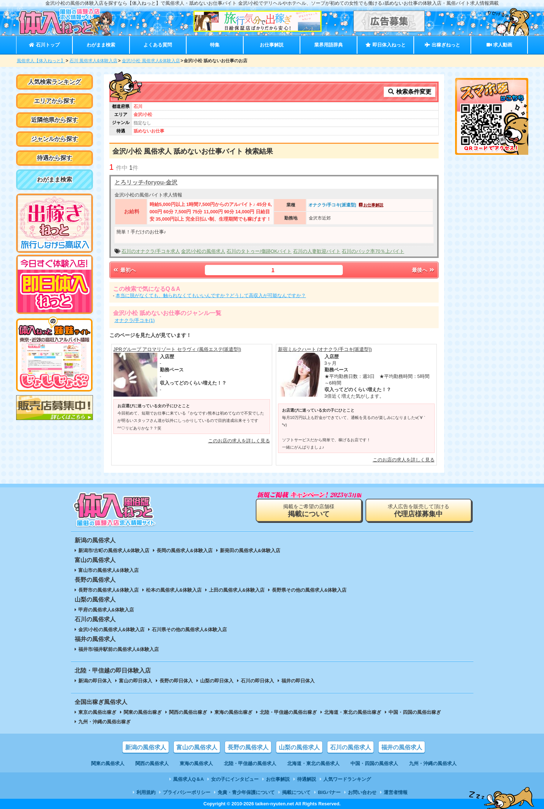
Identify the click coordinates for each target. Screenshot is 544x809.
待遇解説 (306, 779)
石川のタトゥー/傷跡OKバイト (259, 251)
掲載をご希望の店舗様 (309, 510)
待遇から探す (54, 158)
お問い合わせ (362, 792)
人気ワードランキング (347, 779)
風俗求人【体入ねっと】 (41, 60)
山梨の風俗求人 (299, 747)
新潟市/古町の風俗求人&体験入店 (114, 550)
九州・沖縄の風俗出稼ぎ (104, 721)
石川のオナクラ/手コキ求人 (150, 251)
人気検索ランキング (54, 82)
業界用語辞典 (328, 45)
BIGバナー (329, 792)
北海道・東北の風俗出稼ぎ (352, 712)
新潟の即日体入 (95, 680)
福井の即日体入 (298, 680)
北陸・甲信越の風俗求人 (250, 763)
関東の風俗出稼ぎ (143, 712)
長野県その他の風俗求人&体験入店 (309, 590)
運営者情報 (396, 792)
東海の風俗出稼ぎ (233, 712)
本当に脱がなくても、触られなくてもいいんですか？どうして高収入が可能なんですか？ (211, 295)
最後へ (423, 270)
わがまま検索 (101, 45)
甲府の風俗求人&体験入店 (106, 610)
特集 (215, 45)
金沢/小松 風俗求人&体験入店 (151, 60)
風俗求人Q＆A (188, 779)
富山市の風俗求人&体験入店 (108, 570)
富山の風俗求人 (196, 747)
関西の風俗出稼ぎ (188, 712)
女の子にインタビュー (235, 779)
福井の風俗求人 (401, 747)
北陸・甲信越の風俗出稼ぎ (288, 712)
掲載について (296, 792)
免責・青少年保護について (246, 792)
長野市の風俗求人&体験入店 (108, 590)
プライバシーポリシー (186, 792)
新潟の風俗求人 (145, 747)
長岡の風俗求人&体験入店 (184, 550)
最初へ (124, 270)
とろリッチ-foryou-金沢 (146, 182)
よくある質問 (157, 45)
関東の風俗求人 (107, 763)
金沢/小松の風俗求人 (203, 251)
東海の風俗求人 (196, 763)
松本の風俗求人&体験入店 (174, 590)
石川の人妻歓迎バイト (317, 251)
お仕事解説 (272, 45)
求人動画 (499, 45)
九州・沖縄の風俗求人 (433, 763)
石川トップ (44, 45)
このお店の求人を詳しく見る (239, 440)
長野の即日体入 (176, 680)
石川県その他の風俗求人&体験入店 (189, 629)
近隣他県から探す (54, 120)
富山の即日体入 (135, 680)
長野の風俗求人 (248, 747)
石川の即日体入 (257, 680)
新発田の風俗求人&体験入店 (250, 550)
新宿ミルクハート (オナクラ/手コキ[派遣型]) (325, 349)
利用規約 (145, 792)
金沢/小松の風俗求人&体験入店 (111, 629)
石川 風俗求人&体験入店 (93, 60)
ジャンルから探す (54, 139)
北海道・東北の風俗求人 (313, 763)
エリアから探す (54, 101)
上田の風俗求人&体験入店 (237, 590)
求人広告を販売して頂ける (418, 510)
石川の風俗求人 (350, 747)
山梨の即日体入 (216, 680)
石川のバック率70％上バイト (373, 251)
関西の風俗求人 (152, 763)
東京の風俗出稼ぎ (97, 712)
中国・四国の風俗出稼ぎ (415, 712)
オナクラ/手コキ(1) (135, 320)
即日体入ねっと (385, 45)
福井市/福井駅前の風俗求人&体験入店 (118, 649)
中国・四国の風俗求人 (374, 763)
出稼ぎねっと (442, 45)
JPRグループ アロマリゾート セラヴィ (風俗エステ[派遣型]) (177, 349)
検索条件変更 (409, 92)
